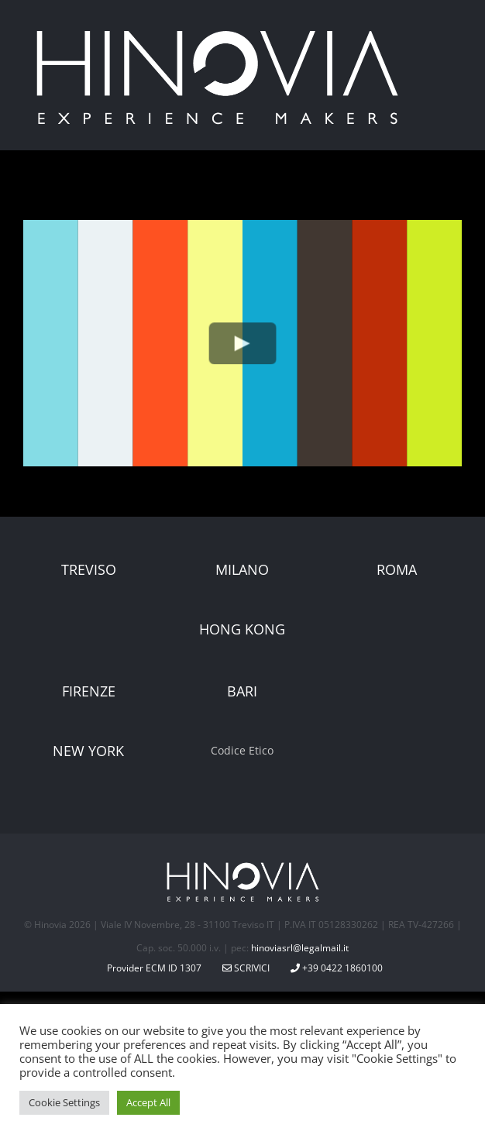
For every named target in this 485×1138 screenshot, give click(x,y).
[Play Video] (243, 342)
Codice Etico (242, 750)
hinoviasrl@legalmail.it (300, 947)
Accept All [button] (148, 1102)
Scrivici (246, 968)
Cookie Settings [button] (64, 1102)
